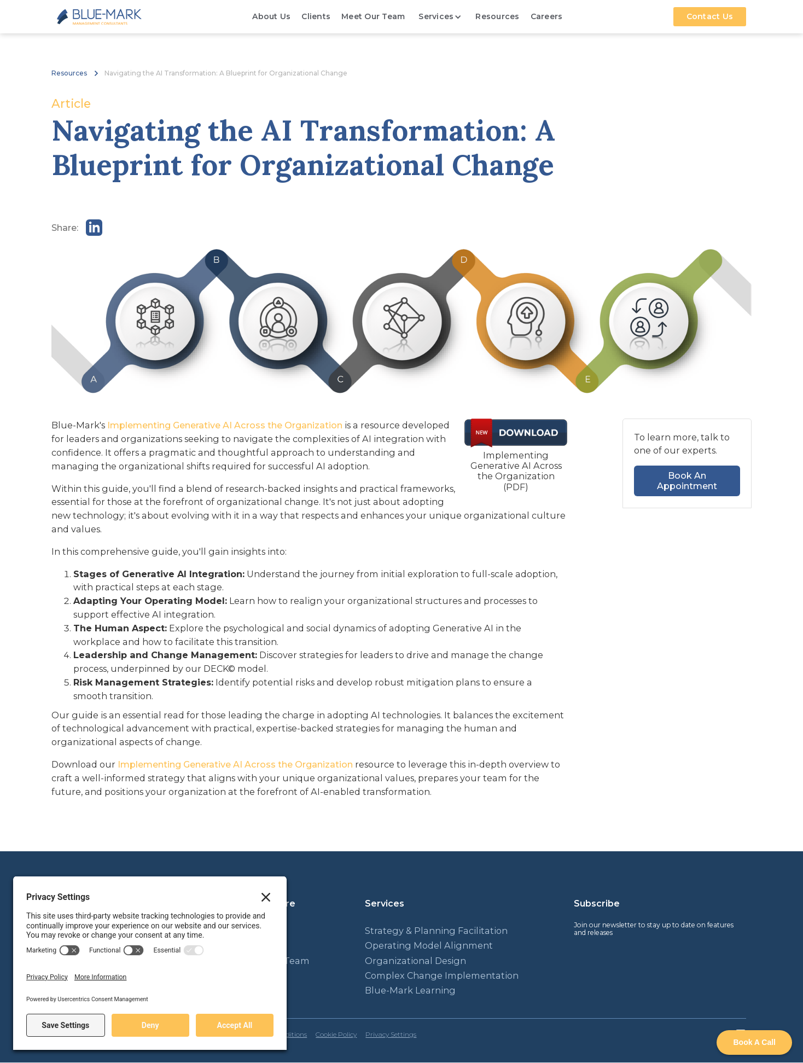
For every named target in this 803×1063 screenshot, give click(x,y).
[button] (440, 16)
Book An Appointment (687, 480)
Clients (315, 16)
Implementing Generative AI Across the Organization (224, 425)
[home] (99, 17)
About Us (271, 16)
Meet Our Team (373, 16)
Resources (497, 16)
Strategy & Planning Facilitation (436, 931)
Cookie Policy (336, 1034)
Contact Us (710, 16)
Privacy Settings (390, 1034)
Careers (547, 16)
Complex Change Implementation (442, 976)
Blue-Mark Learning (410, 990)
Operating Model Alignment (429, 945)
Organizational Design (415, 961)
